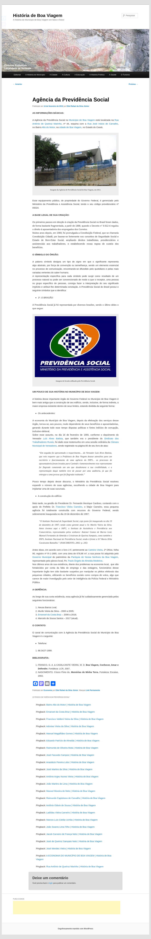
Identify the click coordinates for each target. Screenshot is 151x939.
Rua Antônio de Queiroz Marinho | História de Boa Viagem (74, 866)
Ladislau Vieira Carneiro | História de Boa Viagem (70, 812)
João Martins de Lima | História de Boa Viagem (69, 783)
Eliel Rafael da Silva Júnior (78, 106)
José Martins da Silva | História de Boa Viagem (69, 769)
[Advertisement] (66, 907)
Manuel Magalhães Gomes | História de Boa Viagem (72, 733)
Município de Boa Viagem (82, 120)
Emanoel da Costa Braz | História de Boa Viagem (70, 712)
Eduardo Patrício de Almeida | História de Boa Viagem (72, 740)
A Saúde (112, 75)
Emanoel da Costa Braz (49, 614)
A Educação (79, 75)
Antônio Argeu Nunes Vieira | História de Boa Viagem (72, 776)
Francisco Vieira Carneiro (69, 506)
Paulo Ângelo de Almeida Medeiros (85, 560)
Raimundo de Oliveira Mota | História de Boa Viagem (72, 748)
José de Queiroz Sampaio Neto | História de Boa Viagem (74, 841)
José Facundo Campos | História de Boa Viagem (70, 755)
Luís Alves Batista (53, 438)
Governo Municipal (41, 557)
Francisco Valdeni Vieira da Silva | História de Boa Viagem (74, 719)
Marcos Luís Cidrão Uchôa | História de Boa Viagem (71, 819)
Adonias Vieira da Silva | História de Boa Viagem (70, 726)
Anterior (17, 84)
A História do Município (35, 75)
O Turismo (125, 75)
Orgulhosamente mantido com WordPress (75, 929)
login (51, 883)
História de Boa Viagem (37, 15)
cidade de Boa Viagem (70, 127)
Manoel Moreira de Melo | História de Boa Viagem (70, 791)
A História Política (96, 75)
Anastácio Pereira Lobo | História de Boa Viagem (70, 762)
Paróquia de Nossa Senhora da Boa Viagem (94, 557)
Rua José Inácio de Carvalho (102, 123)
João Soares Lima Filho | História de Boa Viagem (70, 827)
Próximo (133, 84)
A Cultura (66, 75)
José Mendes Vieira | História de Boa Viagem (68, 848)
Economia (48, 690)
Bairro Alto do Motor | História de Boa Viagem (68, 704)
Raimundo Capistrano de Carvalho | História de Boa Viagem (75, 798)
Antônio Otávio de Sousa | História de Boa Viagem (71, 805)
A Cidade (53, 75)
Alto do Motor (48, 127)
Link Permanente (93, 690)
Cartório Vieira (95, 550)
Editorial (17, 75)
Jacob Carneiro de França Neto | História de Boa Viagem (74, 834)
